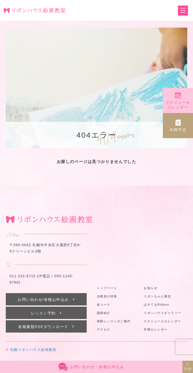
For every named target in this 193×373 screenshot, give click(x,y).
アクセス (103, 329)
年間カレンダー (156, 329)
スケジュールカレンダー (162, 321)
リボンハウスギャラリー (162, 313)
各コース (103, 304)
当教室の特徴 (107, 296)
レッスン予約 (46, 312)
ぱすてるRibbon (156, 304)
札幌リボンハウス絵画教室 (33, 350)
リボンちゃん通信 (157, 296)
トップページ (107, 288)
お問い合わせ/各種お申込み (46, 299)
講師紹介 (103, 313)
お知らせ (150, 288)
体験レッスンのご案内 (114, 321)
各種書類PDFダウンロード (46, 326)
